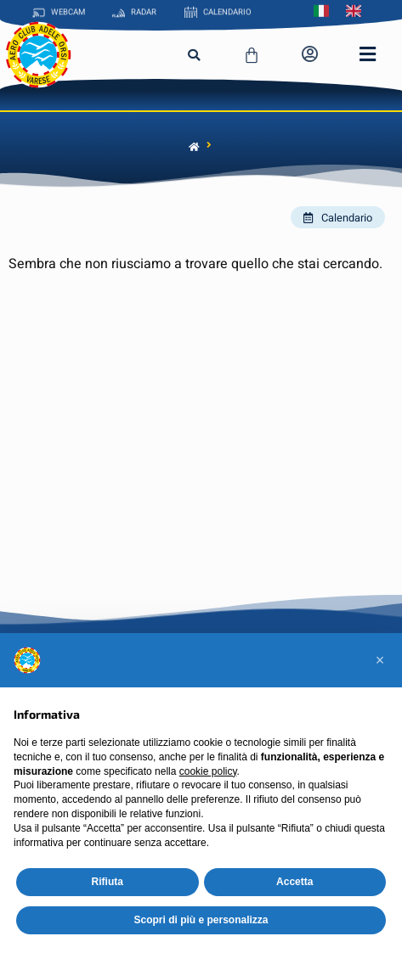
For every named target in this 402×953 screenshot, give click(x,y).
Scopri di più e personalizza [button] (200, 920)
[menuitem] (325, 9)
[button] (194, 55)
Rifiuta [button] (107, 882)
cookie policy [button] (208, 771)
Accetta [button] (294, 882)
